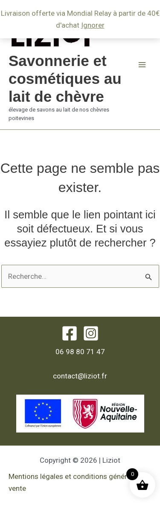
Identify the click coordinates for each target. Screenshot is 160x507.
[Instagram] (91, 333)
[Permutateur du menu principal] (142, 64)
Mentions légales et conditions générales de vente (79, 482)
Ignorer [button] (93, 25)
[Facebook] (69, 333)
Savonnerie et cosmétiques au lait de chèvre (65, 78)
